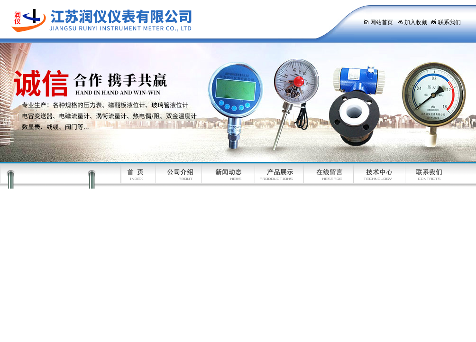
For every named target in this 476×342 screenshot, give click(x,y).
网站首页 (378, 22)
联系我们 (446, 22)
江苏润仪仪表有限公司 (173, 21)
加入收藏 (412, 22)
